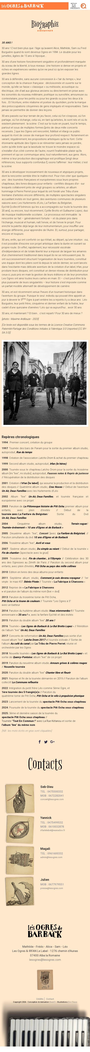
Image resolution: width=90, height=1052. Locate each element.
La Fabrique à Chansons (39, 587)
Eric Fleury (72, 1002)
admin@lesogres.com (51, 857)
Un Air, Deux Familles (14, 490)
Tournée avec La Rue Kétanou (31, 721)
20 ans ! (23, 614)
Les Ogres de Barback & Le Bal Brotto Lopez (46, 626)
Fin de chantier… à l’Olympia (45, 558)
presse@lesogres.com (51, 888)
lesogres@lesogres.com (45, 959)
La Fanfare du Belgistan (71, 533)
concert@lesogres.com (52, 799)
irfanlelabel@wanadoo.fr (52, 830)
